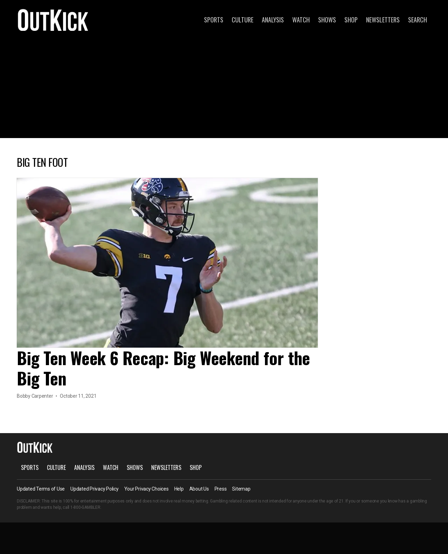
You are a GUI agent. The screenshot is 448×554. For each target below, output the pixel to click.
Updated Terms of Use (41, 489)
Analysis (273, 19)
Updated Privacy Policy (94, 489)
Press (221, 489)
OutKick (53, 19)
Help (179, 489)
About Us (199, 489)
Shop (351, 19)
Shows (327, 19)
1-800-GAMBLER (85, 507)
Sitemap (241, 489)
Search (417, 19)
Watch (301, 19)
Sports (213, 19)
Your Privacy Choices (146, 489)
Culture (242, 19)
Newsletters (383, 19)
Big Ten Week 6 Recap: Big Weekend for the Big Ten (163, 367)
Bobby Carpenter (35, 396)
